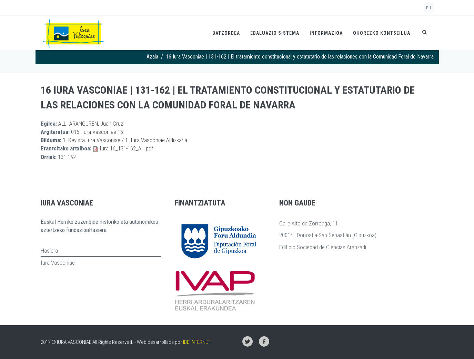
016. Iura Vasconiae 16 (97, 131)
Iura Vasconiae (58, 262)
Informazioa (326, 33)
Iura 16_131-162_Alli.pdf (126, 148)
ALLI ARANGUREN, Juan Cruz (90, 123)
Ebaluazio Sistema (274, 33)
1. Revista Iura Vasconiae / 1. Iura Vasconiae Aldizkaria (125, 140)
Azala (152, 56)
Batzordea (226, 33)
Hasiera (49, 250)
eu (428, 8)
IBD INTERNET (196, 342)
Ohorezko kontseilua (381, 33)
